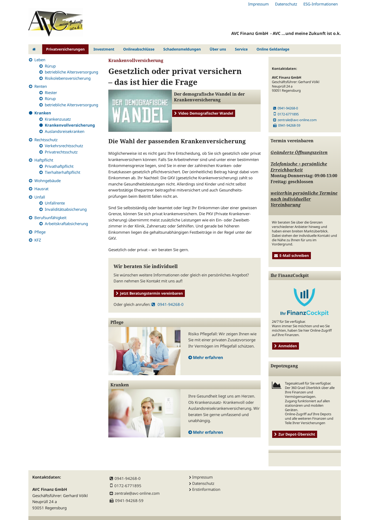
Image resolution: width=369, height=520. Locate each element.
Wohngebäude (47, 180)
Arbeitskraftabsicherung (66, 223)
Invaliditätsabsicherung (66, 209)
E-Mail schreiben (291, 255)
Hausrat (41, 188)
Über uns (218, 49)
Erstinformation (206, 489)
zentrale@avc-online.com (295, 119)
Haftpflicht (43, 160)
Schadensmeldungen (182, 49)
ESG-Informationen (320, 4)
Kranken (42, 112)
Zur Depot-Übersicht (294, 434)
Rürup (50, 66)
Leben (39, 59)
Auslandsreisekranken (64, 131)
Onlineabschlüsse (138, 49)
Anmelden (285, 345)
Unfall (39, 197)
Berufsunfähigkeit (50, 217)
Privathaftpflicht (59, 166)
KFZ (37, 240)
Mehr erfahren (208, 357)
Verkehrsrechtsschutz (64, 145)
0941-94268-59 (286, 125)
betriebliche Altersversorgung (71, 72)
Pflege (40, 231)
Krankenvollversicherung (70, 125)
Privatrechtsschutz (61, 151)
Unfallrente (55, 203)
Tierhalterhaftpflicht (62, 172)
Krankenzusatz (58, 119)
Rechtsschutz (46, 139)
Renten (40, 86)
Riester (51, 92)
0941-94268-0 (168, 304)
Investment (103, 49)
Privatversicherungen (65, 49)
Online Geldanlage (273, 49)
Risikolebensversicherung (68, 78)
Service (241, 49)
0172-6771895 (286, 114)
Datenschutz (286, 4)
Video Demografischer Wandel (203, 113)
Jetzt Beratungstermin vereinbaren (149, 293)
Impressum (258, 4)
